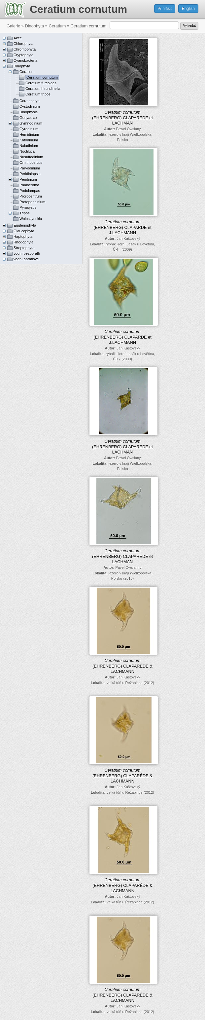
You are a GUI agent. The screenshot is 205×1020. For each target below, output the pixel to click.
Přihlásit (165, 8)
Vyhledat (189, 25)
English (188, 8)
